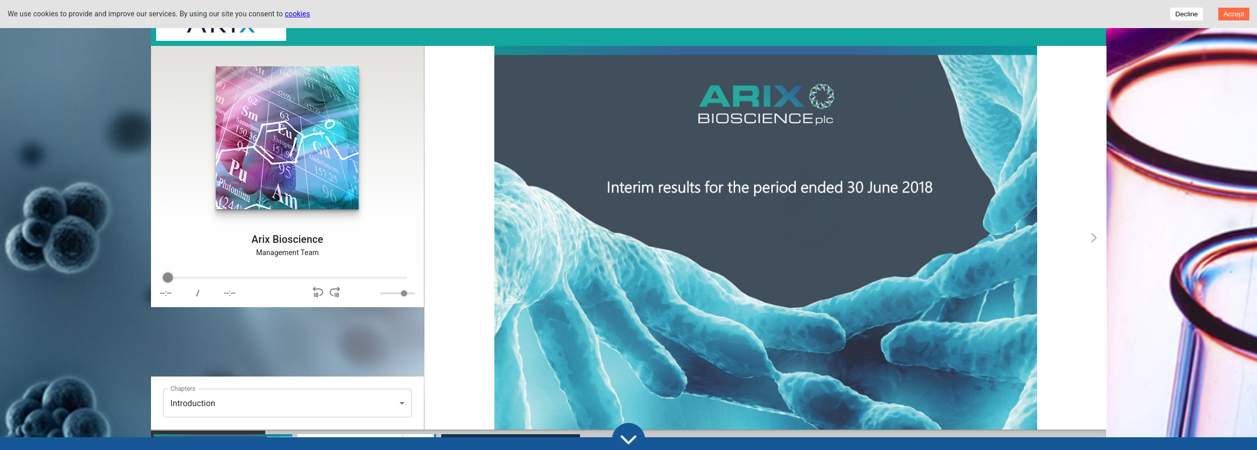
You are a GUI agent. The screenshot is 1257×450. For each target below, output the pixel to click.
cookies (297, 14)
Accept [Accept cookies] (1233, 14)
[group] (281, 288)
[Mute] (364, 293)
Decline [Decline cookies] (1186, 14)
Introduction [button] (192, 403)
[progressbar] (281, 278)
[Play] (267, 293)
